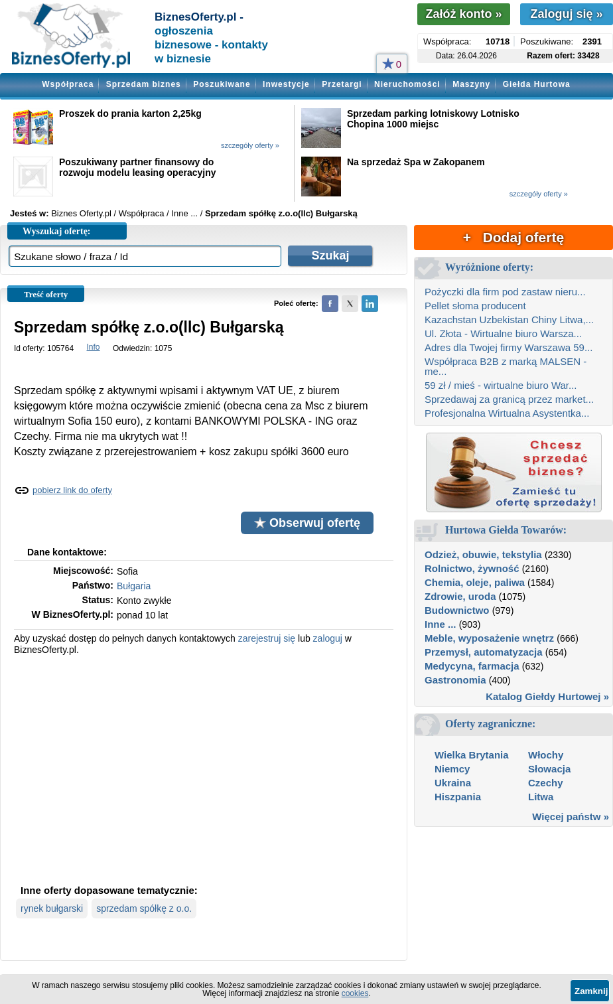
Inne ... (440, 624)
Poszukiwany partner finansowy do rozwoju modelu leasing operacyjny (137, 167)
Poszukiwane (221, 84)
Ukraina (453, 782)
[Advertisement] (203, 768)
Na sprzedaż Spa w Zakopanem (416, 162)
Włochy (545, 754)
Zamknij (591, 991)
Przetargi (342, 84)
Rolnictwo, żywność (472, 568)
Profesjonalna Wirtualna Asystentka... (507, 413)
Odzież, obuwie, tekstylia (483, 554)
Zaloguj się (566, 14)
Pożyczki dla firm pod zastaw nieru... (505, 291)
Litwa (540, 796)
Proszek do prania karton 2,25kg (130, 113)
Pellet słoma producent (475, 305)
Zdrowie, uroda (460, 596)
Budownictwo (457, 610)
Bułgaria (134, 586)
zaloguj (327, 638)
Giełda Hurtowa (537, 84)
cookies (355, 993)
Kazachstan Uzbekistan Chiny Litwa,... (509, 319)
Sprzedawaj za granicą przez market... (509, 399)
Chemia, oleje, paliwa (475, 582)
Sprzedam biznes (143, 84)
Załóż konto (463, 14)
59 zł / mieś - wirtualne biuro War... (501, 385)
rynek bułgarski (52, 908)
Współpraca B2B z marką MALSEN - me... (505, 366)
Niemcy (452, 768)
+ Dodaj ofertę (513, 237)
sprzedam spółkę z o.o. (144, 908)
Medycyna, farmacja (472, 666)
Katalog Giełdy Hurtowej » (547, 696)
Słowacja (549, 768)
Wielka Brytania (472, 754)
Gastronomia (455, 679)
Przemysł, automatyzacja (484, 652)
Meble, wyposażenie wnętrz (489, 638)
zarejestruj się (266, 638)
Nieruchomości (407, 84)
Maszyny (471, 84)
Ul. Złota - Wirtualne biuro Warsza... (503, 333)
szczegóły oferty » (250, 145)
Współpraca (68, 84)
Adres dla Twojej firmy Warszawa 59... (508, 347)
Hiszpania (458, 796)
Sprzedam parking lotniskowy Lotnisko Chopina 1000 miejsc (433, 118)
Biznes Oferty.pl (81, 213)
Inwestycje (286, 84)
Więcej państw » (570, 816)
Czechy (545, 782)
